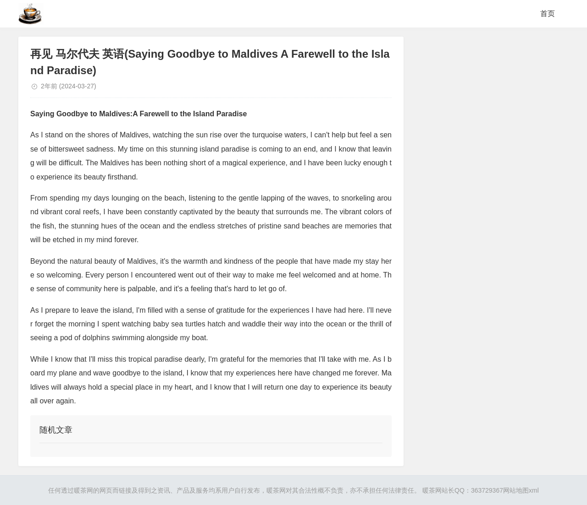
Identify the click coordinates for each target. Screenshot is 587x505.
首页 (547, 13)
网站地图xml (521, 490)
